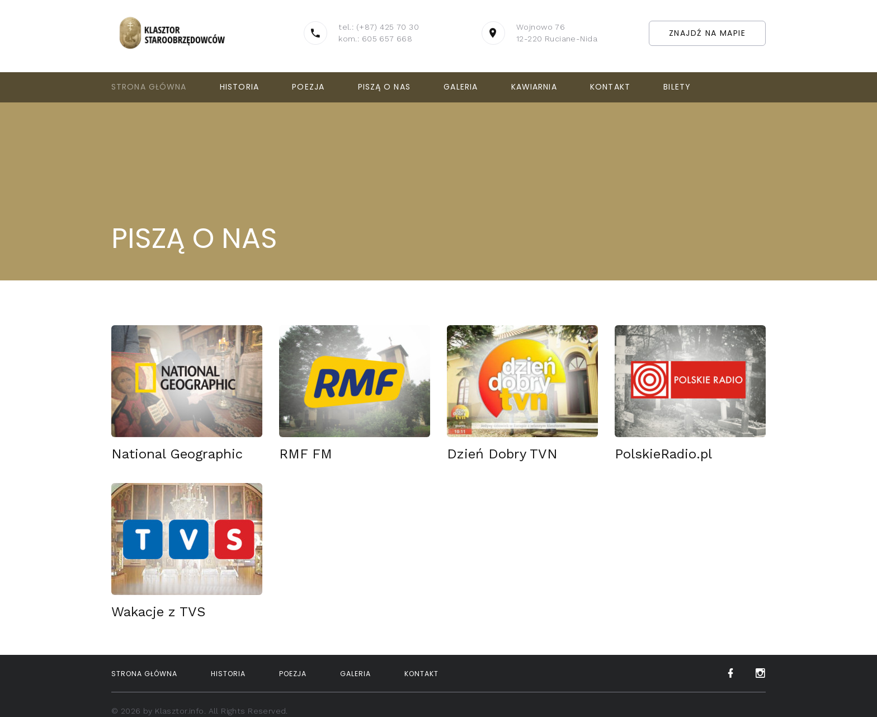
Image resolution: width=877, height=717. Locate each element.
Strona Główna (149, 86)
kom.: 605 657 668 (375, 38)
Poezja (308, 86)
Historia (239, 86)
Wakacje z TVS (158, 612)
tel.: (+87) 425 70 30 (378, 26)
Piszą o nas (384, 86)
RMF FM (305, 454)
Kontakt (610, 86)
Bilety (677, 86)
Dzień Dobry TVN (502, 454)
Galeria (461, 86)
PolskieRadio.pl (663, 454)
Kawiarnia (534, 86)
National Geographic (177, 454)
